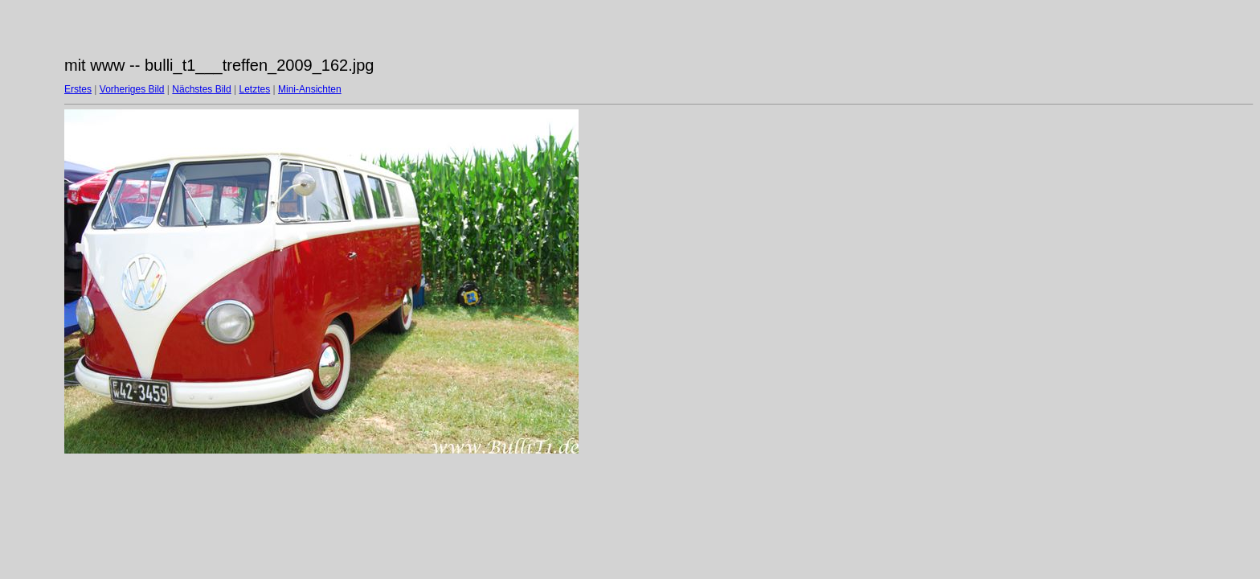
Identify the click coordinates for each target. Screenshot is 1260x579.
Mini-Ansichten (310, 89)
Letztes (255, 89)
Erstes (78, 89)
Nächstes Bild (201, 89)
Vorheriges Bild (132, 89)
